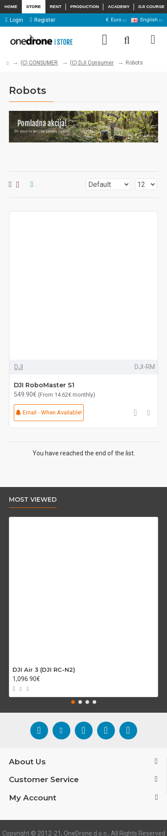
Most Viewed (33, 499)
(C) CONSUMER (39, 63)
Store (33, 6)
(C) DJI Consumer (92, 63)
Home (10, 6)
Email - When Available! (49, 412)
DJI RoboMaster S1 (44, 385)
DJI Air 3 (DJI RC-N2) (43, 669)
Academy (119, 6)
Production (84, 6)
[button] (73, 702)
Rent (55, 6)
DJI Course (151, 6)
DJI (18, 366)
